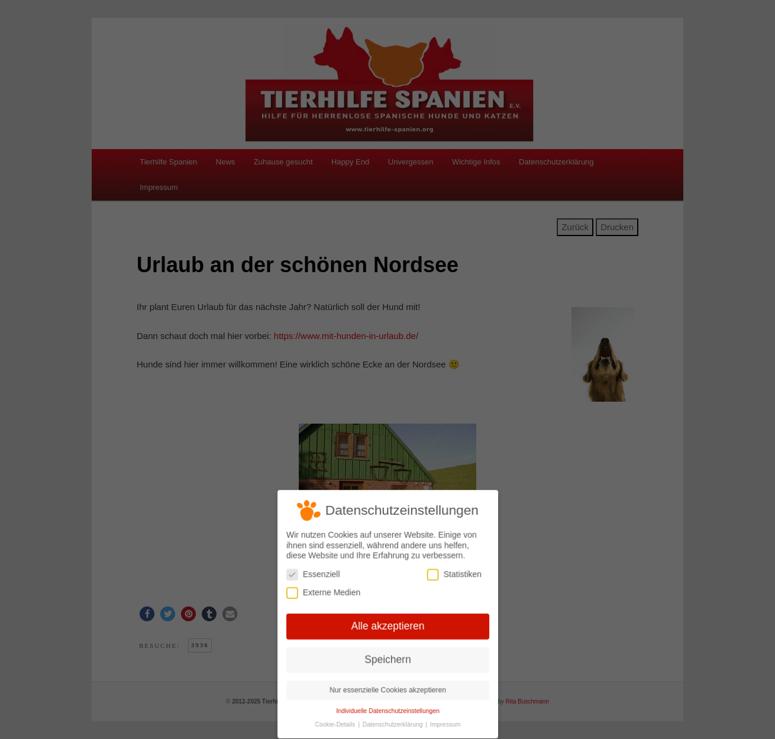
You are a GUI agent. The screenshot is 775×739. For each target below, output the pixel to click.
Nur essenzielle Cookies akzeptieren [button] (387, 689)
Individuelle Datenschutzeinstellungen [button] (387, 708)
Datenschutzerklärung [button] (393, 722)
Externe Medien (324, 593)
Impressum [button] (444, 722)
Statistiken (452, 575)
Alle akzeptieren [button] (387, 626)
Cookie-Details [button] (336, 722)
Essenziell (314, 575)
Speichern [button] (388, 658)
